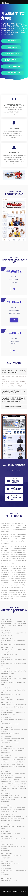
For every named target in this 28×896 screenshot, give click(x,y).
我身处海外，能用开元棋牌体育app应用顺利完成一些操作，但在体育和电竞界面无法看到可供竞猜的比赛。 (14, 399)
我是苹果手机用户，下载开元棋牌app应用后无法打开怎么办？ (13, 371)
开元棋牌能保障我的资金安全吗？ (12, 407)
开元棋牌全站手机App (12, 53)
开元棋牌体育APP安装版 (12, 73)
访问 (14, 350)
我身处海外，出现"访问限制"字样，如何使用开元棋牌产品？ (13, 392)
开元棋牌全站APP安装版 (12, 66)
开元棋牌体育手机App (12, 60)
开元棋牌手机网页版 (11, 47)
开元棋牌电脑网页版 (11, 41)
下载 (14, 289)
